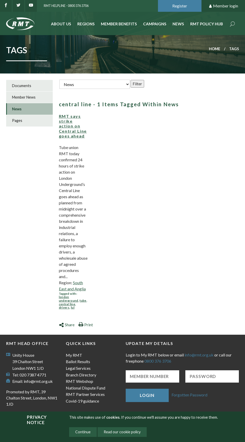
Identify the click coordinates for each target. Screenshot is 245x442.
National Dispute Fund (85, 387)
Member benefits (119, 24)
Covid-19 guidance (82, 400)
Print (85, 324)
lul (72, 307)
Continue (83, 432)
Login (147, 395)
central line (67, 304)
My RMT (74, 355)
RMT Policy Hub (206, 24)
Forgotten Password (189, 394)
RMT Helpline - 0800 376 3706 (66, 6)
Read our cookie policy (122, 432)
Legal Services (78, 368)
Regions (86, 24)
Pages (17, 120)
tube (83, 300)
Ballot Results (78, 361)
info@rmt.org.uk (38, 381)
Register (179, 5)
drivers (64, 307)
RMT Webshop (79, 381)
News (178, 24)
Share (66, 324)
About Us (61, 24)
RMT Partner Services (85, 394)
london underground (68, 298)
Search (232, 24)
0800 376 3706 (157, 361)
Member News (24, 97)
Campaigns (154, 24)
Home (214, 49)
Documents (21, 85)
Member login (223, 6)
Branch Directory (81, 374)
